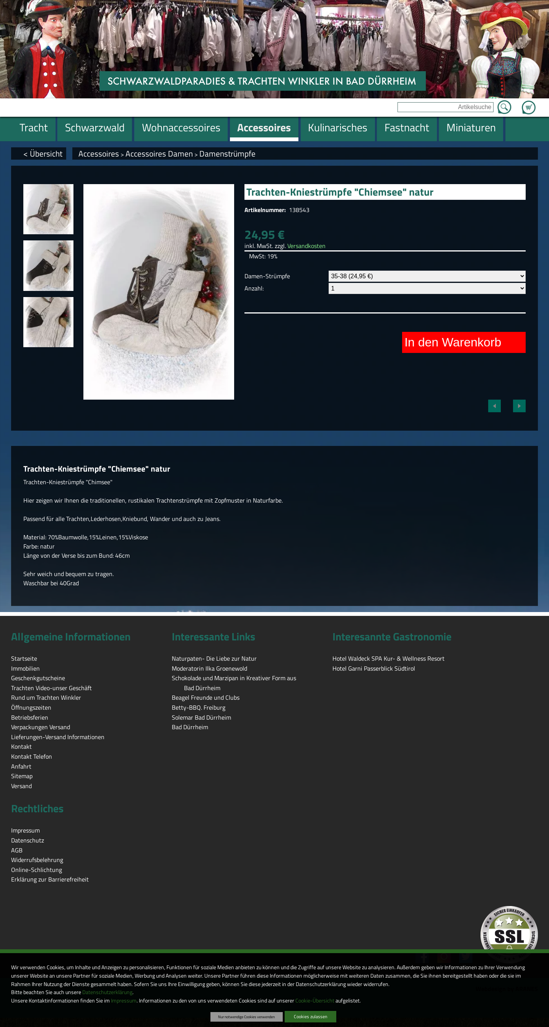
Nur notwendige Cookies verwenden (246, 1017)
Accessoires (98, 153)
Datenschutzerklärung (107, 992)
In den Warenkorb (452, 342)
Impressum (124, 1000)
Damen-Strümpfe (267, 276)
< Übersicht (42, 153)
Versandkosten (306, 245)
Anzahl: (254, 288)
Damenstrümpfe (227, 153)
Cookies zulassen (310, 1016)
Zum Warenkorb (529, 103)
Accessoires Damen (159, 153)
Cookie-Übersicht (314, 1000)
